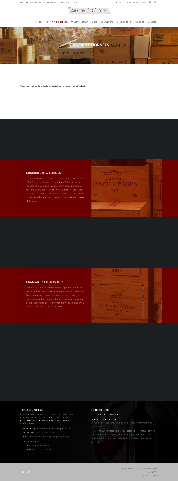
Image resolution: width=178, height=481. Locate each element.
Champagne (107, 22)
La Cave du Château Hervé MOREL (130, 2)
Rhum (85, 22)
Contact (152, 22)
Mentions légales (150, 475)
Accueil (38, 22)
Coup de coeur (124, 22)
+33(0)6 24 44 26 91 (69, 2)
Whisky (75, 22)
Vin (47, 22)
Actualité (139, 22)
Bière (94, 22)
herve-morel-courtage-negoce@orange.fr (51, 436)
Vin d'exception (60, 22)
